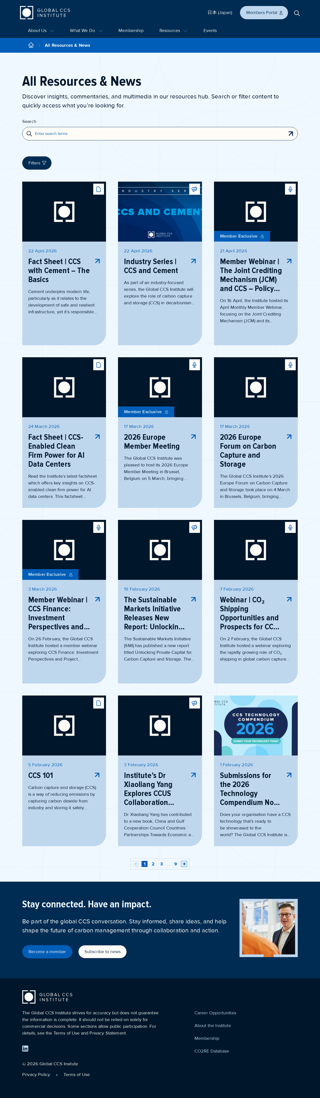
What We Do (86, 30)
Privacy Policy (36, 1074)
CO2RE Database (211, 1051)
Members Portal (264, 12)
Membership (131, 30)
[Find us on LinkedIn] (25, 1049)
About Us (41, 30)
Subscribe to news (102, 951)
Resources (174, 30)
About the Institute (212, 1025)
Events (210, 30)
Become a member (47, 951)
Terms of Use (77, 1074)
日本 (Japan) (220, 12)
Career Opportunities (215, 1013)
